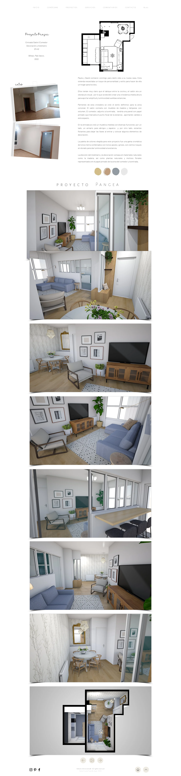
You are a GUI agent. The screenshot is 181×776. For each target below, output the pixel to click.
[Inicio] (138, 770)
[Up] (146, 770)
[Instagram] (31, 770)
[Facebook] (39, 770)
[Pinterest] (35, 770)
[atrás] (83, 760)
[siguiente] (100, 760)
